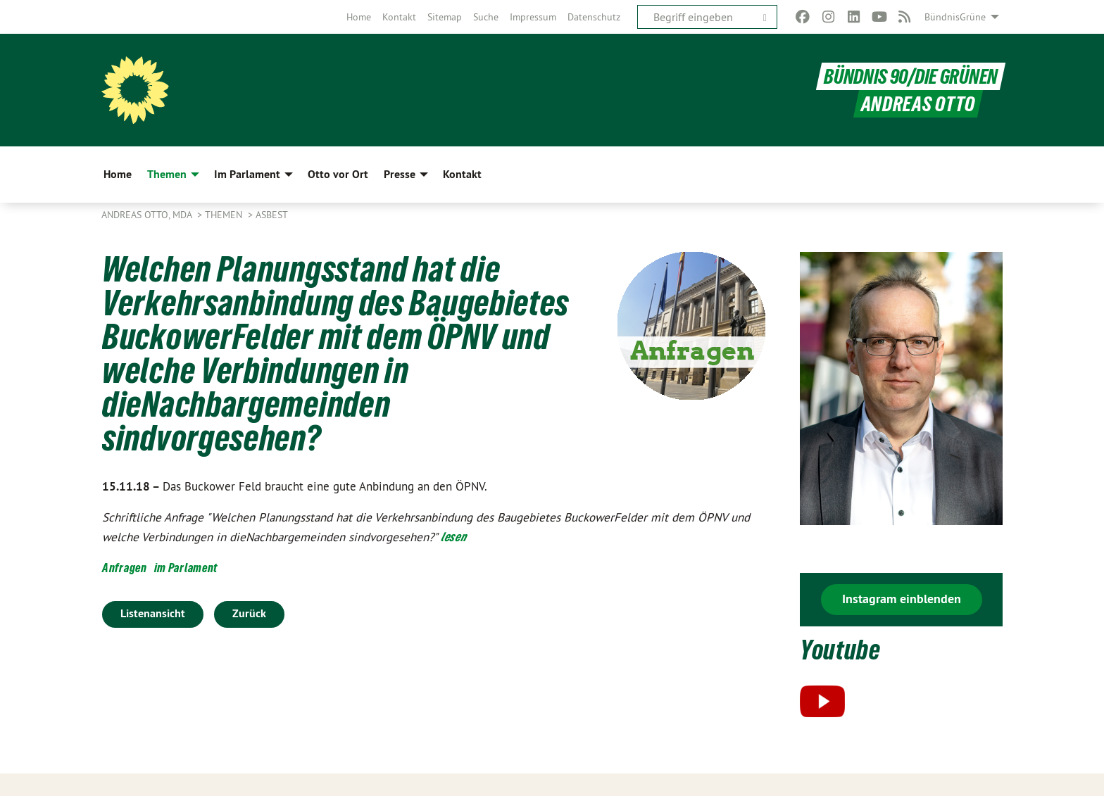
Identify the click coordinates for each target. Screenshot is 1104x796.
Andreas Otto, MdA (147, 214)
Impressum (533, 17)
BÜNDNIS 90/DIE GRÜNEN (911, 76)
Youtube (840, 650)
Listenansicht (152, 613)
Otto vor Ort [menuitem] (338, 174)
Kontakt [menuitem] (462, 174)
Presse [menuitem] (399, 174)
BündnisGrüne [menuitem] (955, 17)
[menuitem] (358, 17)
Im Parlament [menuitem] (247, 174)
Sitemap (444, 17)
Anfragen (124, 567)
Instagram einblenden (901, 598)
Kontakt (399, 17)
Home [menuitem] (118, 174)
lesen (454, 536)
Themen (225, 214)
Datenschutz (593, 17)
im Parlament (186, 567)
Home (358, 17)
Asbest (272, 214)
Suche (485, 17)
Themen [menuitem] (167, 174)
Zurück (249, 613)
